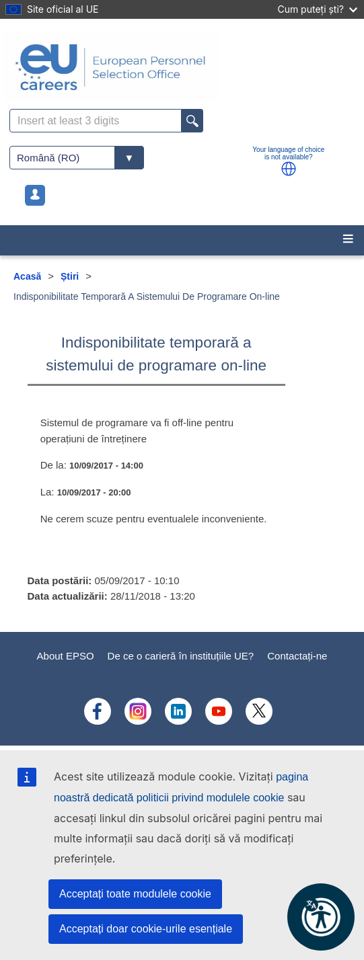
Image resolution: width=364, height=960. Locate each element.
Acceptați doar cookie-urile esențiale (145, 928)
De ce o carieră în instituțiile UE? (181, 656)
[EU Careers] (182, 67)
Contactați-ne (297, 656)
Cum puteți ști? (317, 9)
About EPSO (65, 656)
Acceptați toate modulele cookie (135, 893)
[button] (289, 169)
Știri (70, 276)
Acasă (27, 276)
